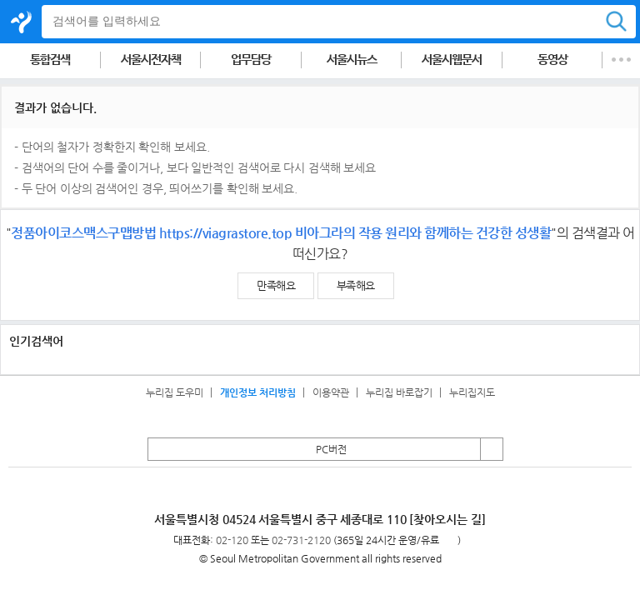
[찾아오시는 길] (447, 519)
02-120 (232, 540)
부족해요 (356, 285)
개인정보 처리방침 (258, 392)
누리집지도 (472, 392)
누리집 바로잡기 (399, 392)
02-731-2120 (301, 540)
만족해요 (276, 285)
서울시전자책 (151, 59)
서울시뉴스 (352, 59)
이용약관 (330, 392)
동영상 (553, 59)
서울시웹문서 (452, 59)
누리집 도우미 (174, 392)
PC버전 (331, 449)
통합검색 (50, 59)
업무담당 (251, 59)
